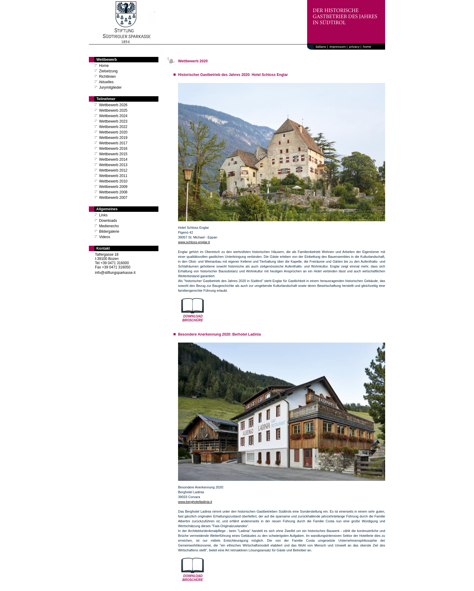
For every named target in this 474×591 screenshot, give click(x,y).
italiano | (321, 46)
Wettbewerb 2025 (113, 110)
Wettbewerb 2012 (113, 170)
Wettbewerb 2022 (113, 127)
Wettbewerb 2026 (113, 105)
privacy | (355, 46)
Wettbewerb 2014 (113, 159)
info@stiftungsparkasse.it (115, 273)
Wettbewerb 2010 (113, 181)
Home (104, 66)
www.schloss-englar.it (194, 242)
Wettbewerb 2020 (113, 132)
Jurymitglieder (110, 87)
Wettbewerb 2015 (113, 154)
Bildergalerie (109, 231)
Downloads (108, 220)
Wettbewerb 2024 (113, 116)
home (367, 46)
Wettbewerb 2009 (113, 187)
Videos (104, 237)
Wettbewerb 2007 (113, 197)
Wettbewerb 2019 (113, 138)
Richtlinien (107, 76)
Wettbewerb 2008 (113, 192)
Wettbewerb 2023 (113, 121)
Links (103, 215)
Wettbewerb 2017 (113, 143)
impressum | (339, 46)
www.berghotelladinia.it (195, 502)
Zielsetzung (108, 71)
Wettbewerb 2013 (113, 165)
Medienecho (109, 226)
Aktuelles (106, 82)
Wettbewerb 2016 (113, 148)
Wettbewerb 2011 (113, 176)
